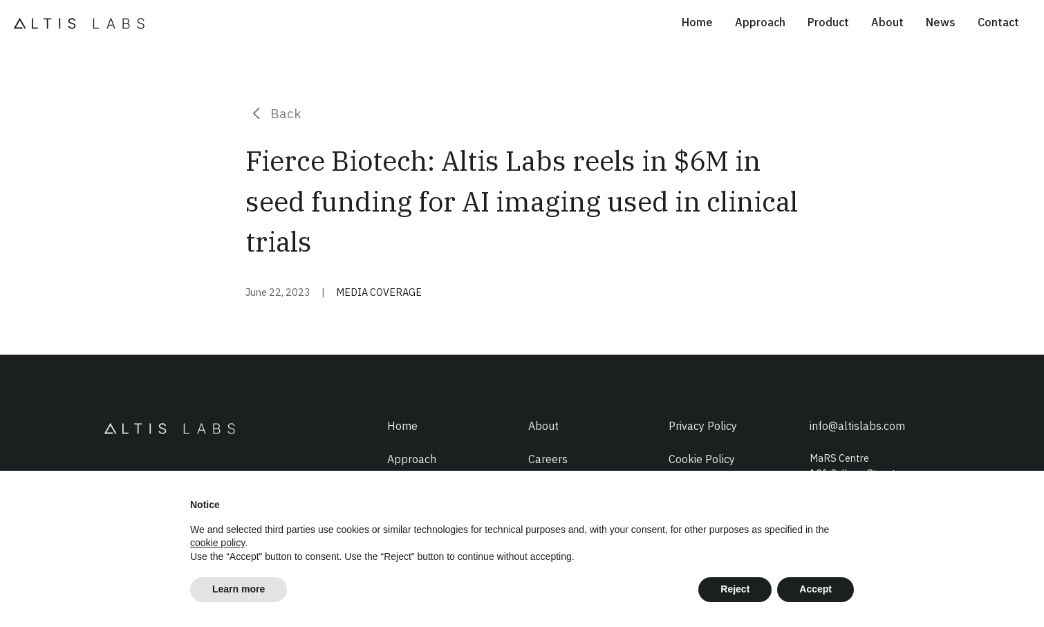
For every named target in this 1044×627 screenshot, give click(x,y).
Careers (548, 459)
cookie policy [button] (217, 542)
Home (697, 22)
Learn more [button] (238, 589)
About (887, 22)
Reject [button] (734, 589)
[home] (83, 22)
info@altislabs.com (857, 426)
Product (828, 22)
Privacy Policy (703, 426)
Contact (998, 22)
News (941, 22)
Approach (760, 22)
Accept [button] (815, 589)
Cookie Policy (702, 459)
